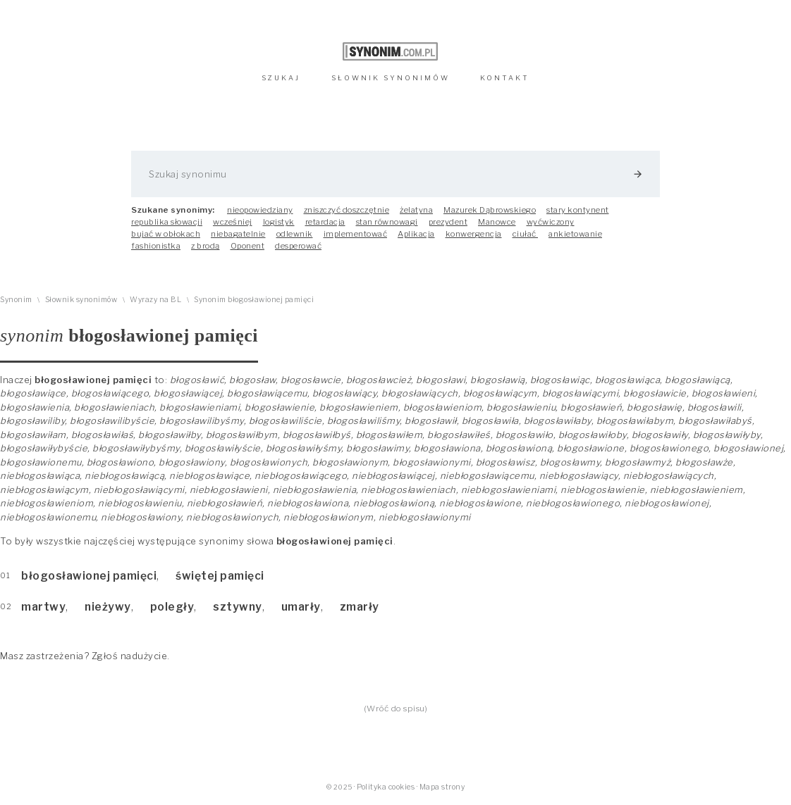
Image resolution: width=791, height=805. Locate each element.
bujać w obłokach (165, 234)
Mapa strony (442, 787)
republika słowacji (166, 222)
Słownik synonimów (81, 299)
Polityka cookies (386, 787)
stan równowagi (387, 222)
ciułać (526, 234)
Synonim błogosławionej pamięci (254, 299)
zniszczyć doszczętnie (347, 210)
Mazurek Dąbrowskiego (489, 210)
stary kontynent (577, 210)
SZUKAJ (281, 78)
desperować (298, 246)
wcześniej (232, 222)
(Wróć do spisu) (396, 708)
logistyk (279, 222)
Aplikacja (416, 234)
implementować (356, 234)
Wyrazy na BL (155, 299)
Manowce (497, 222)
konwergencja (474, 234)
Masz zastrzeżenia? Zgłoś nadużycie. (85, 655)
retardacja (325, 222)
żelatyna (416, 210)
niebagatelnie (238, 234)
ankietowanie (575, 234)
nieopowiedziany (260, 210)
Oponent (248, 246)
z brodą (205, 246)
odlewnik (294, 234)
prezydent (448, 222)
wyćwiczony (551, 222)
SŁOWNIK (390, 78)
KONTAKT (504, 78)
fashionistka (155, 246)
